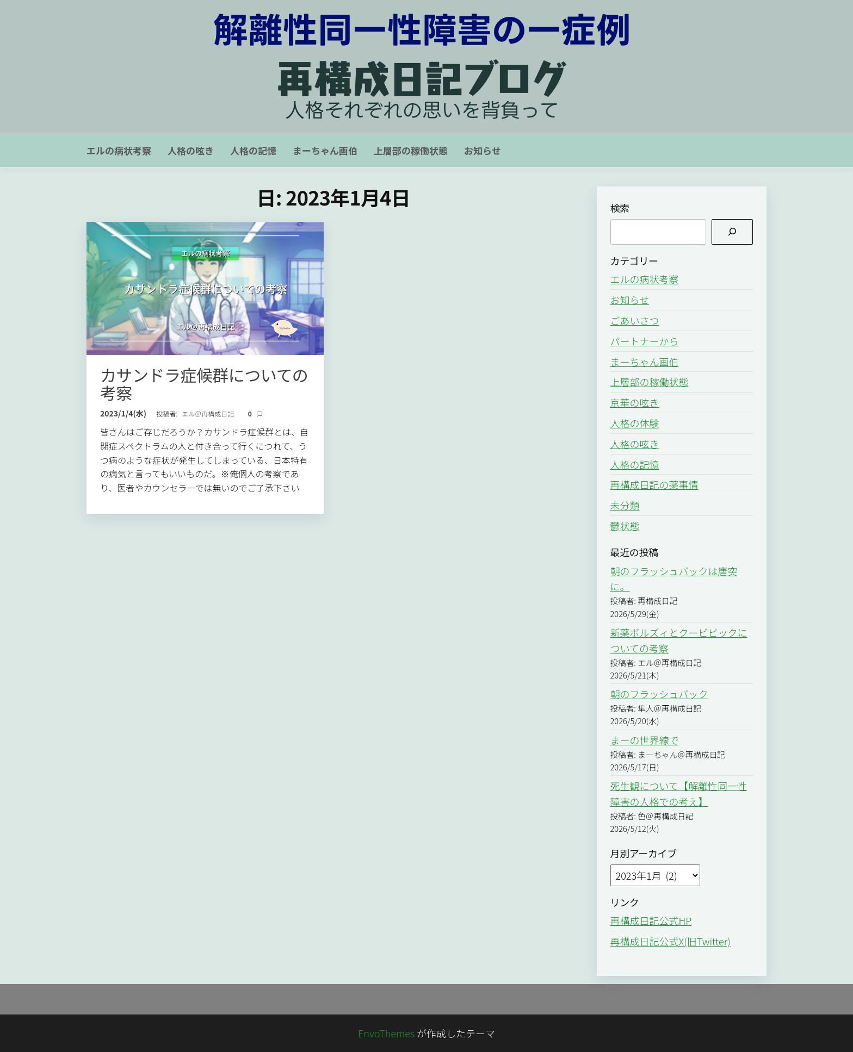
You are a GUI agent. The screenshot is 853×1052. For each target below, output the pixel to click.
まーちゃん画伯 (325, 150)
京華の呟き (634, 402)
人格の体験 (634, 423)
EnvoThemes (386, 1033)
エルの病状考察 (118, 150)
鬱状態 (625, 526)
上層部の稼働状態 (411, 150)
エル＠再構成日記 (209, 413)
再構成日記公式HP (651, 920)
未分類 (625, 505)
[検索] (732, 232)
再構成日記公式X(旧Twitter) (670, 941)
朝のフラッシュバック (659, 694)
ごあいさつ (634, 320)
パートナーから (644, 341)
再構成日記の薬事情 (654, 484)
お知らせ (482, 150)
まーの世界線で (644, 740)
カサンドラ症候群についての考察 (204, 383)
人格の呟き (191, 150)
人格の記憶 (253, 150)
